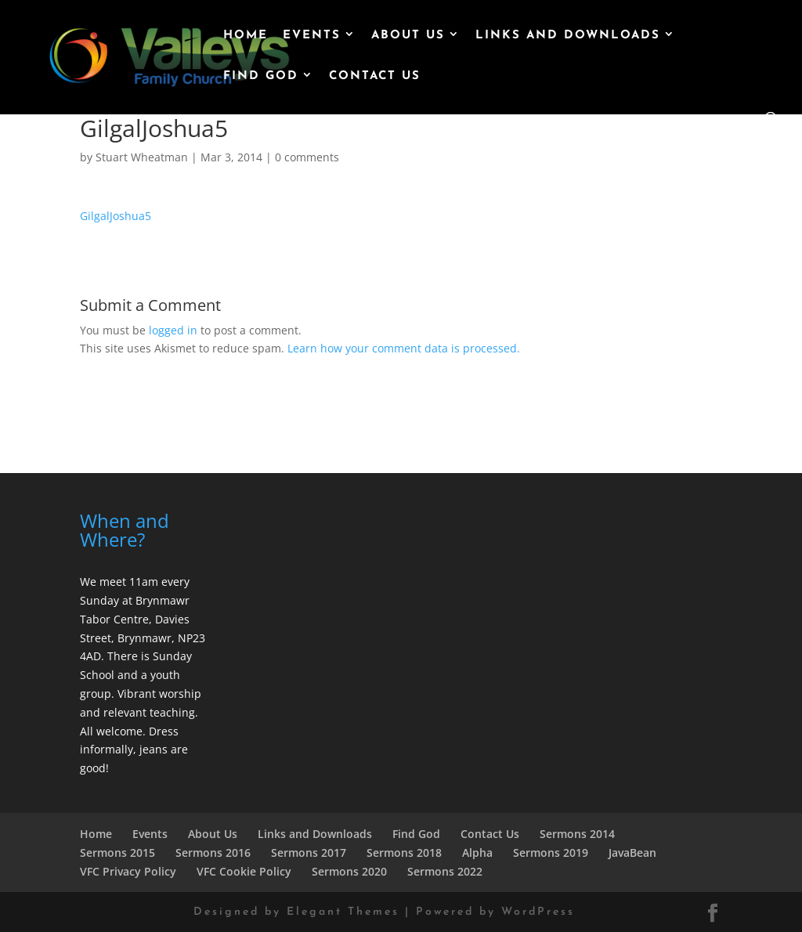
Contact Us (375, 76)
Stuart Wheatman (142, 157)
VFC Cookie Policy (244, 871)
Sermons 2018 (404, 852)
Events (312, 36)
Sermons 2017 (308, 852)
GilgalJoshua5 (115, 215)
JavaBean (632, 852)
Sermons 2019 (550, 852)
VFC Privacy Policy (128, 871)
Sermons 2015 (117, 852)
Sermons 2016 (213, 852)
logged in (173, 330)
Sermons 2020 (349, 871)
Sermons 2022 (444, 871)
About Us (408, 36)
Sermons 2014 (577, 833)
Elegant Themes (343, 912)
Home (245, 36)
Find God (260, 76)
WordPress (538, 912)
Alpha (477, 852)
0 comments (307, 157)
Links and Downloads (567, 36)
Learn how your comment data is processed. (403, 348)
